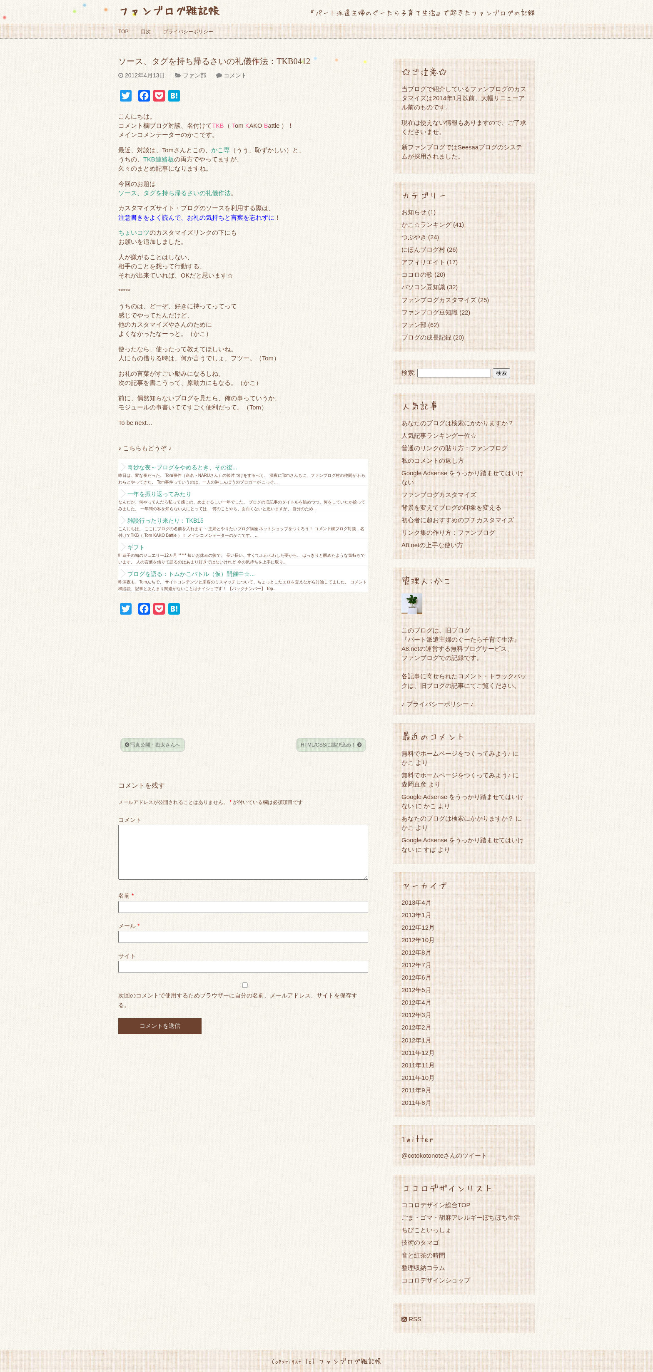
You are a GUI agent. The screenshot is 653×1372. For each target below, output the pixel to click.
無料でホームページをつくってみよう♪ (456, 753)
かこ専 (220, 150)
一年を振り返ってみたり (159, 494)
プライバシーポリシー (188, 32)
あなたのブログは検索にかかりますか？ (457, 423)
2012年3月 (416, 1014)
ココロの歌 (417, 274)
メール (129, 936)
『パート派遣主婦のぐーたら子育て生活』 (460, 639)
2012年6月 (416, 977)
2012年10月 (418, 939)
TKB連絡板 (158, 159)
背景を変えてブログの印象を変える (451, 507)
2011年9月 (416, 1090)
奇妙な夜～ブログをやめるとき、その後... (182, 467)
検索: (408, 373)
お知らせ (413, 212)
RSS (411, 1318)
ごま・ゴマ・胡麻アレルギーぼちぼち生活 (460, 1217)
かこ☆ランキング (426, 224)
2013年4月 (416, 902)
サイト (127, 966)
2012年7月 (416, 964)
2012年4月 (416, 1002)
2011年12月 (418, 1052)
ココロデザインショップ (435, 1280)
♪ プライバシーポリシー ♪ (437, 703)
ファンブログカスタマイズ (438, 299)
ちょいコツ (134, 232)
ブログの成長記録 (426, 337)
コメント (235, 75)
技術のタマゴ (420, 1242)
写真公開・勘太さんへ (152, 745)
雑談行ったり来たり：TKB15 (165, 520)
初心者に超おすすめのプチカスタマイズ (457, 519)
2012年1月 (416, 1040)
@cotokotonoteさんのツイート (444, 1155)
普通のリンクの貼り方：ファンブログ (454, 448)
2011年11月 (418, 1065)
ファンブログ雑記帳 (168, 10)
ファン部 (194, 75)
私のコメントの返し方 (432, 460)
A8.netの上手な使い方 (432, 544)
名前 (126, 905)
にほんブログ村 (423, 249)
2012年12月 (418, 927)
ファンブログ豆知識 (429, 312)
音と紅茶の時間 (423, 1255)
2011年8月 (416, 1102)
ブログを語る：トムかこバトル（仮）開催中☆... (191, 574)
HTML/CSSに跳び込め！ (331, 745)
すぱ (430, 849)
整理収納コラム (423, 1267)
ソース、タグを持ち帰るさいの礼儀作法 (174, 193)
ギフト (136, 547)
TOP (123, 32)
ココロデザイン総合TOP (436, 1204)
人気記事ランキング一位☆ (438, 435)
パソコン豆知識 (423, 286)
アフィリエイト (423, 261)
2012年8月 (416, 952)
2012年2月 (416, 1027)
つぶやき (413, 237)
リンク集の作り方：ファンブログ (448, 532)
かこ (430, 805)
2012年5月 (416, 989)
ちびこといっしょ (426, 1229)
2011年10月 (418, 1077)
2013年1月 (416, 914)
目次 (146, 32)
